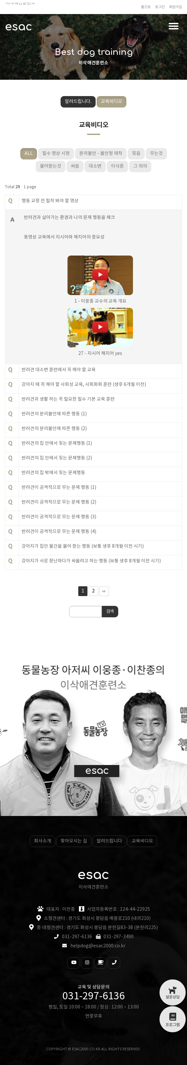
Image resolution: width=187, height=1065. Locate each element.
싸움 (75, 166)
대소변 (95, 166)
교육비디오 (111, 101)
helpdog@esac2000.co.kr (97, 946)
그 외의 (140, 166)
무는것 (156, 153)
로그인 (160, 7)
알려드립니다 (109, 841)
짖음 (136, 153)
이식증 (117, 166)
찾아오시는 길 (74, 841)
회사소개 (42, 841)
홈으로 (146, 7)
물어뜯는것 (50, 166)
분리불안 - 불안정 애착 (100, 153)
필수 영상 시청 (56, 153)
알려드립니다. (78, 101)
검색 (110, 611)
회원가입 (175, 7)
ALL (29, 153)
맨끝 (104, 591)
